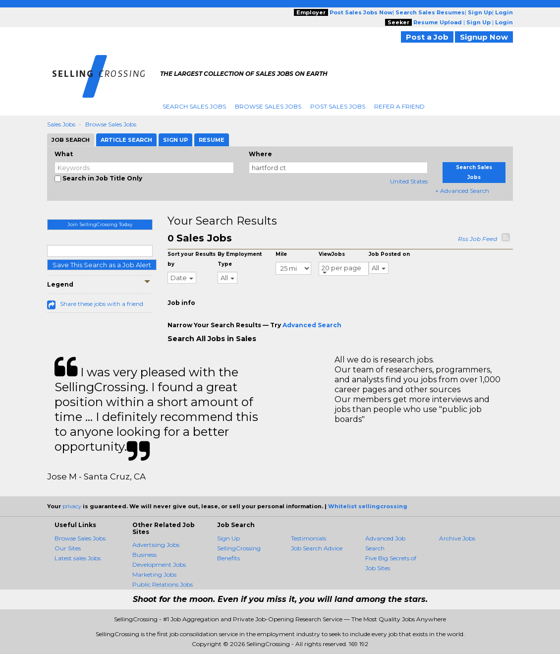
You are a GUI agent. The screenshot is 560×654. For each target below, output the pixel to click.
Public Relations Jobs (162, 584)
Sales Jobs (61, 124)
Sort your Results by (192, 259)
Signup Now (484, 37)
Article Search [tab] (126, 139)
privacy (71, 506)
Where (260, 154)
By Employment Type (240, 259)
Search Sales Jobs (194, 106)
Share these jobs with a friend (101, 303)
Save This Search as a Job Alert (102, 265)
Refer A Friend (399, 106)
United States (409, 181)
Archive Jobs (457, 538)
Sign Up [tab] (175, 139)
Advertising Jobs (155, 544)
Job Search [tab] (71, 139)
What (64, 154)
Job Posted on (389, 254)
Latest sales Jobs (78, 558)
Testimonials (308, 538)
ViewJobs (332, 254)
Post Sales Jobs (337, 106)
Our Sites (68, 548)
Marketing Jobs (154, 574)
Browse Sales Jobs (268, 106)
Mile (281, 254)
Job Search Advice (316, 548)
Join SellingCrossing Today (99, 224)
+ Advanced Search (462, 190)
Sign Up (228, 538)
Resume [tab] (211, 139)
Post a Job (427, 37)
